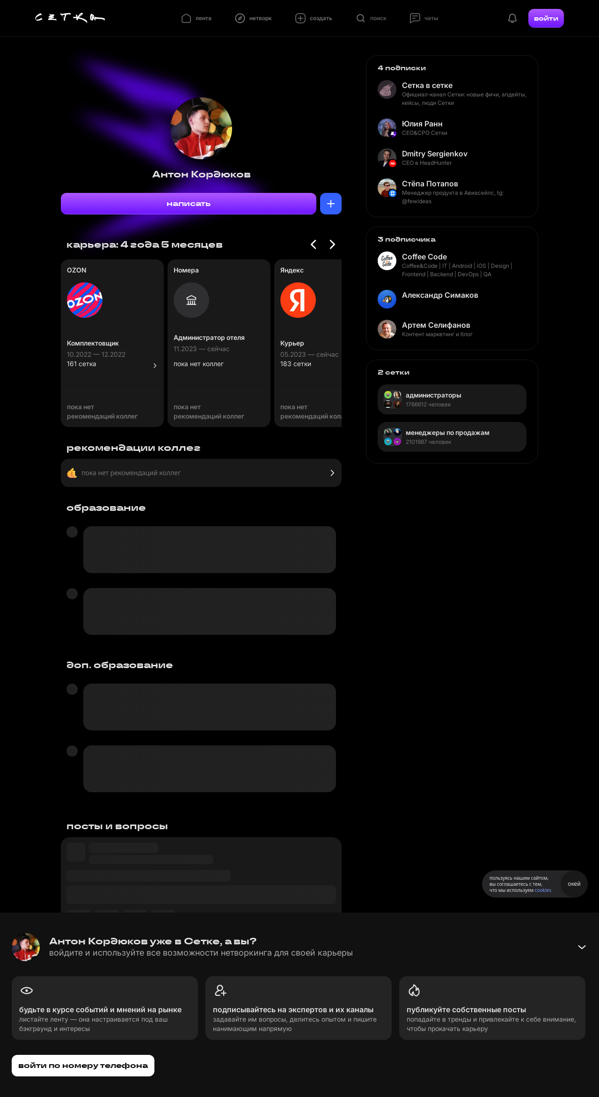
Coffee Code (424, 256)
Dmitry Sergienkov (435, 153)
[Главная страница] (70, 18)
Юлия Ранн (422, 123)
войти (546, 18)
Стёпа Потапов (430, 183)
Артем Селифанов (436, 325)
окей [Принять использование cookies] (574, 884)
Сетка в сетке (427, 85)
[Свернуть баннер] (581, 947)
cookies (543, 890)
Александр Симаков (440, 295)
